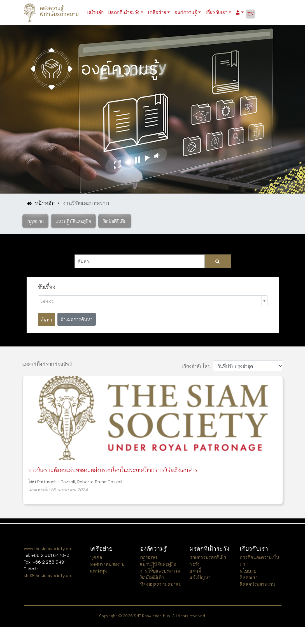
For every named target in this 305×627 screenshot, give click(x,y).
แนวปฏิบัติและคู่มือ (158, 564)
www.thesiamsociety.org (48, 548)
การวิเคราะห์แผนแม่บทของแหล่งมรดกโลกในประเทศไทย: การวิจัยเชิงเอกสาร (113, 469)
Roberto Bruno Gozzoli (99, 481)
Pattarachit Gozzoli (56, 481)
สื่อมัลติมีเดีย (152, 577)
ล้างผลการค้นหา (76, 319)
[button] (35, 221)
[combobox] (152, 300)
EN (250, 14)
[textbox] (150, 300)
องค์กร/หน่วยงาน (107, 564)
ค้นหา (46, 319)
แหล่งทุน (98, 570)
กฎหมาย (148, 557)
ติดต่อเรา (248, 577)
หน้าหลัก (96, 12)
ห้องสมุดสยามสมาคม (160, 584)
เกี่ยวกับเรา (216, 12)
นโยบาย (248, 570)
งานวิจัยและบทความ (160, 570)
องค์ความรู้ (185, 12)
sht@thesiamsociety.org (48, 575)
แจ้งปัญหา (200, 577)
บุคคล (96, 557)
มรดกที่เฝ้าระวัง (123, 12)
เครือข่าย (157, 12)
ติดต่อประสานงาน (257, 584)
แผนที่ (195, 570)
